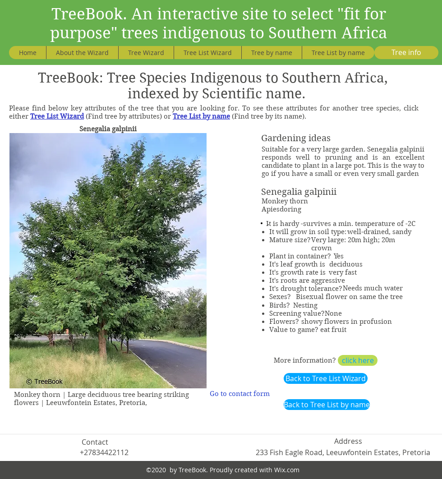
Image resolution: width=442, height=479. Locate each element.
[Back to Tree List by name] (327, 404)
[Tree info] (406, 52)
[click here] (358, 360)
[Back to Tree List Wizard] (326, 378)
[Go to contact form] (240, 394)
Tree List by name (201, 116)
